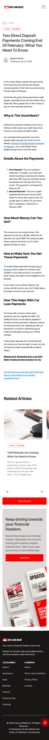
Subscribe (24, 557)
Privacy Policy (31, 679)
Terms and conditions (35, 673)
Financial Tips (9, 698)
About (27, 667)
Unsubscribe (34, 732)
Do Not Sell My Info (31, 729)
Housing (6, 704)
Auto (4, 679)
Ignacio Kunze (17, 58)
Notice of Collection (18, 732)
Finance (11, 23)
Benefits (6, 685)
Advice (5, 667)
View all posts (24, 501)
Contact (28, 685)
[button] (7, 491)
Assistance (7, 673)
